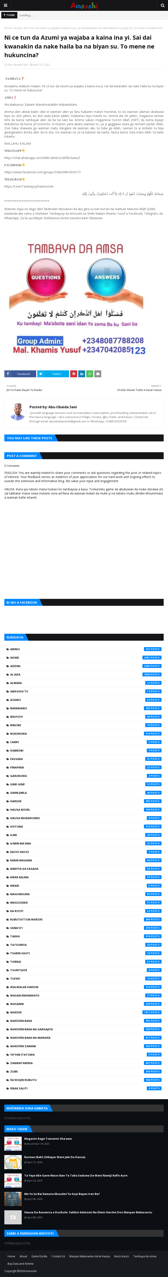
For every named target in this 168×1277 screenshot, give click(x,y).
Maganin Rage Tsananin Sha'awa (48, 1139)
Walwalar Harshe (85, 987)
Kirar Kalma (85, 877)
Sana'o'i (85, 928)
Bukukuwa (85, 734)
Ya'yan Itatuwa (85, 1055)
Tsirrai (85, 962)
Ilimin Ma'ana (85, 843)
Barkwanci (85, 708)
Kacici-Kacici (85, 852)
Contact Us (58, 1256)
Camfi (85, 742)
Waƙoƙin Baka (85, 1021)
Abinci (85, 649)
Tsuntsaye (85, 970)
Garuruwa (85, 776)
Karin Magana (85, 860)
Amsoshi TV (85, 691)
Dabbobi (85, 750)
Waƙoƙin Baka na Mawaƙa (85, 1038)
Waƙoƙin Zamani (85, 1046)
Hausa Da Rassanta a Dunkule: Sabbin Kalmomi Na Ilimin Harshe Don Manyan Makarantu (88, 1212)
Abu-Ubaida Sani (17, 64)
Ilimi (85, 835)
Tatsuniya (85, 945)
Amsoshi (31, 1271)
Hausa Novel (85, 810)
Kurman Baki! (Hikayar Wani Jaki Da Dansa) (54, 1157)
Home (8, 28)
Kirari (85, 886)
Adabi (85, 658)
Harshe (85, 801)
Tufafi (85, 978)
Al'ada (18, 28)
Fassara (85, 759)
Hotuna (85, 826)
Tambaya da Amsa (144, 1256)
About (23, 1256)
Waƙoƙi (85, 1012)
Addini (85, 666)
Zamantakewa (85, 1063)
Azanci (85, 700)
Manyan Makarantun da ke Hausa (89, 1256)
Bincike (85, 725)
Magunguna (85, 894)
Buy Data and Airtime (21, 1264)
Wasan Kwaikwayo (85, 995)
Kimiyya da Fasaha (85, 869)
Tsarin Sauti (85, 953)
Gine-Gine (85, 784)
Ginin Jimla (85, 793)
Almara (85, 683)
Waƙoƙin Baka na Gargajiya (85, 1029)
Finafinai (85, 767)
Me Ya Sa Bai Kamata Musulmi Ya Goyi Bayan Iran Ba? (62, 1194)
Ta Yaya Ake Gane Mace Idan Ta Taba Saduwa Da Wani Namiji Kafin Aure (75, 1175)
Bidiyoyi (85, 717)
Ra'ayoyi (85, 911)
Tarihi (85, 936)
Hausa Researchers (85, 818)
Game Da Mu (39, 1256)
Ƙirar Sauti (85, 1088)
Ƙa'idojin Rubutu (85, 1080)
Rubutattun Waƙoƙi (85, 919)
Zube (85, 1071)
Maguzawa (85, 902)
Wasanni (85, 1004)
